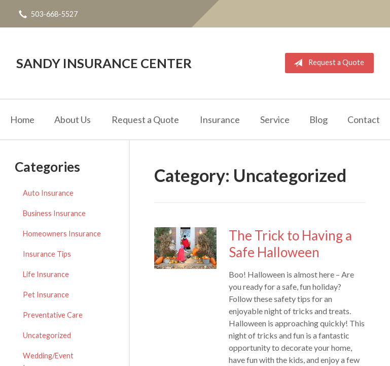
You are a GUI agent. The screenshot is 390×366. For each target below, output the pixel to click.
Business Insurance (54, 213)
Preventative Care (53, 315)
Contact (363, 119)
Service (275, 119)
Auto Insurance (48, 193)
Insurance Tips (47, 254)
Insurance (220, 119)
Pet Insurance (46, 294)
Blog (318, 119)
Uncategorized (47, 335)
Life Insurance (46, 274)
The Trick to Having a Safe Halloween (290, 243)
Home (22, 119)
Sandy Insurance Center (104, 63)
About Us (72, 119)
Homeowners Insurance (62, 233)
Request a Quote (327, 63)
